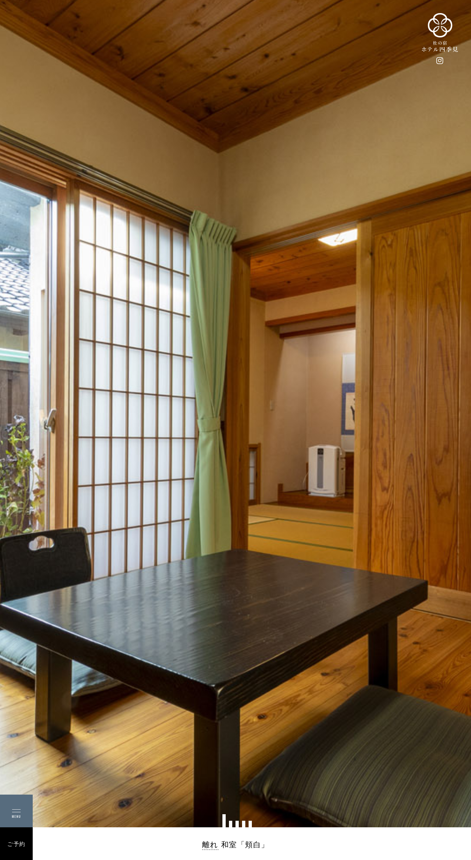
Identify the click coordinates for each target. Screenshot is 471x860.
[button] (224, 820)
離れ (210, 845)
